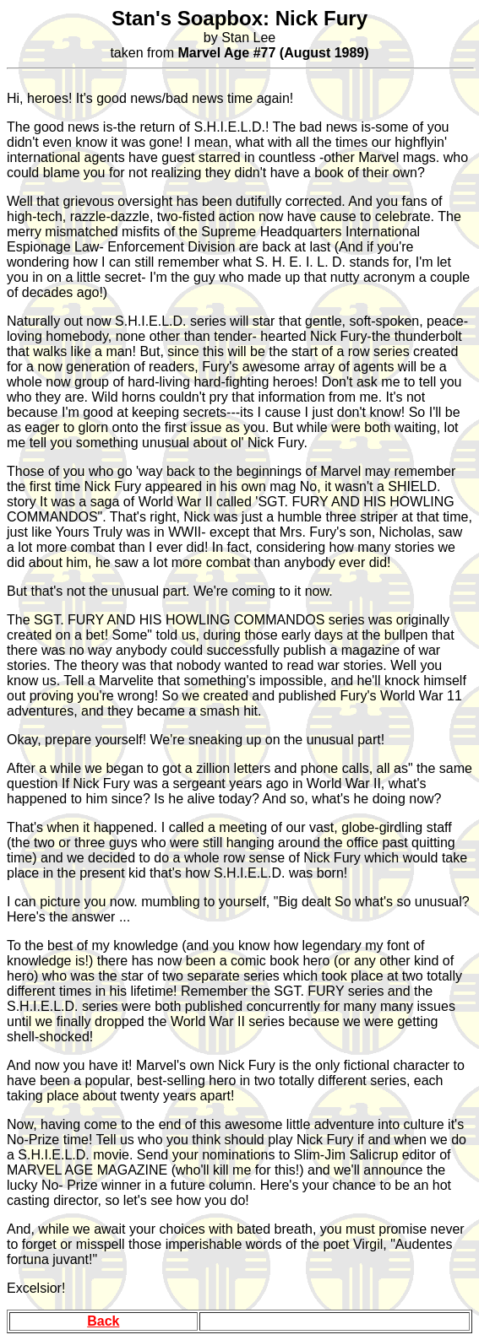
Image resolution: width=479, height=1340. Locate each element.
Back (103, 1321)
